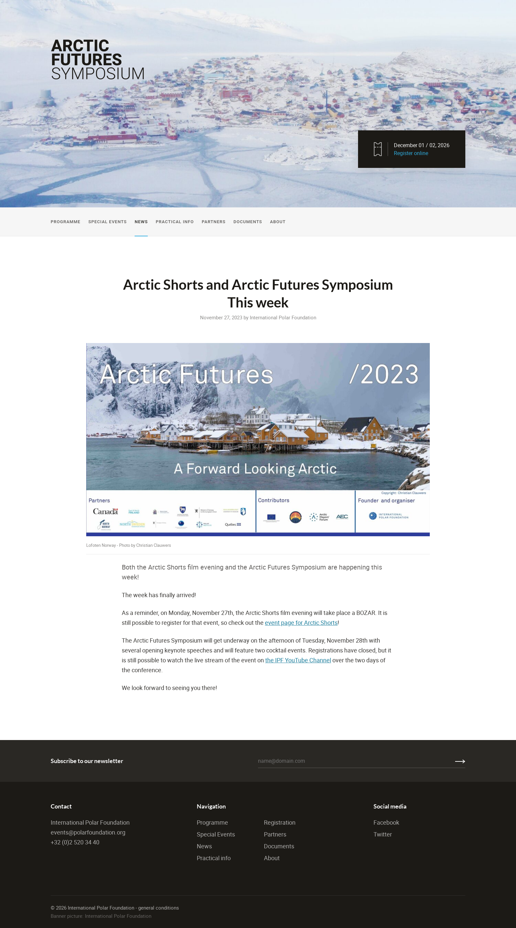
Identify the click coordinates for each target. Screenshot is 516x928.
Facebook (386, 822)
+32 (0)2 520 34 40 (75, 842)
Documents (247, 221)
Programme (65, 221)
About (277, 221)
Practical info (214, 858)
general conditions (158, 907)
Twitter (383, 834)
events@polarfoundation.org (88, 832)
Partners (214, 221)
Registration (280, 822)
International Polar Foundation (90, 822)
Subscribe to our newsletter (87, 760)
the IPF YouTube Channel (298, 660)
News (141, 221)
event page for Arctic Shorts (301, 622)
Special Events (107, 221)
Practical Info (175, 221)
